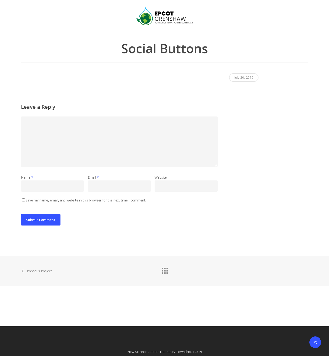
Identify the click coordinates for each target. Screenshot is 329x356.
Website (161, 177)
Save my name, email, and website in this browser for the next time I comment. (86, 200)
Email (93, 177)
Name (27, 177)
